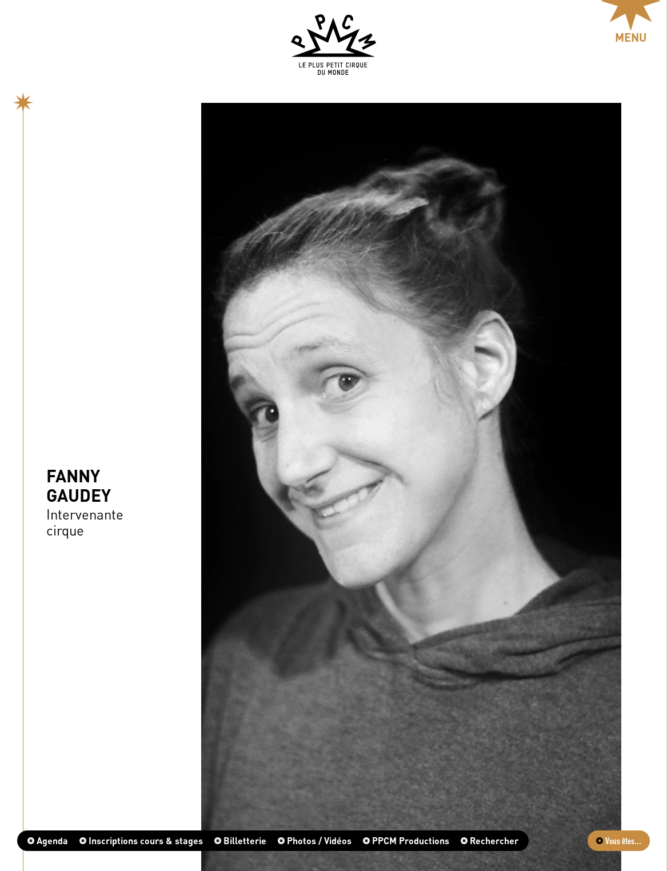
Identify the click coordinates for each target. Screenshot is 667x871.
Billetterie (240, 840)
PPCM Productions (406, 840)
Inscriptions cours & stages (141, 840)
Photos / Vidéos (315, 840)
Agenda (47, 840)
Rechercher (489, 840)
